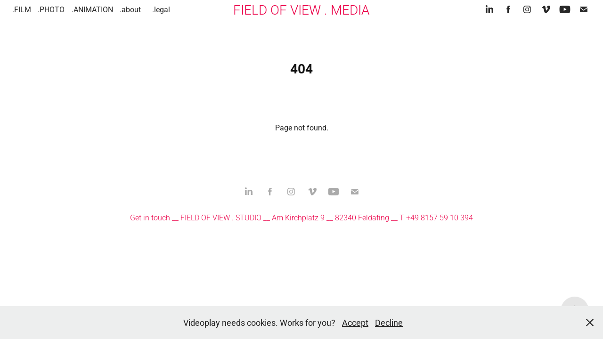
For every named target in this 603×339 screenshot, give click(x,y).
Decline (389, 322)
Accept (355, 322)
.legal (161, 9)
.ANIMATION (92, 9)
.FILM (21, 9)
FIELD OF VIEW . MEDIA (301, 9)
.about (130, 9)
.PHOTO (51, 9)
